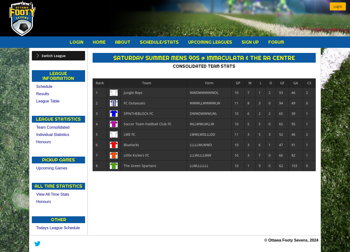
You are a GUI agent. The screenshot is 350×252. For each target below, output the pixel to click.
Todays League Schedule (58, 228)
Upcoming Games (51, 168)
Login (77, 42)
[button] (338, 6)
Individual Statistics (52, 135)
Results (42, 94)
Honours (43, 142)
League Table (48, 101)
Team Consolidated (53, 127)
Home (100, 42)
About (123, 42)
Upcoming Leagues (210, 42)
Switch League (54, 55)
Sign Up (251, 42)
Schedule (44, 86)
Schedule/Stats (160, 42)
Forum (276, 42)
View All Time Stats (52, 194)
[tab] (58, 55)
